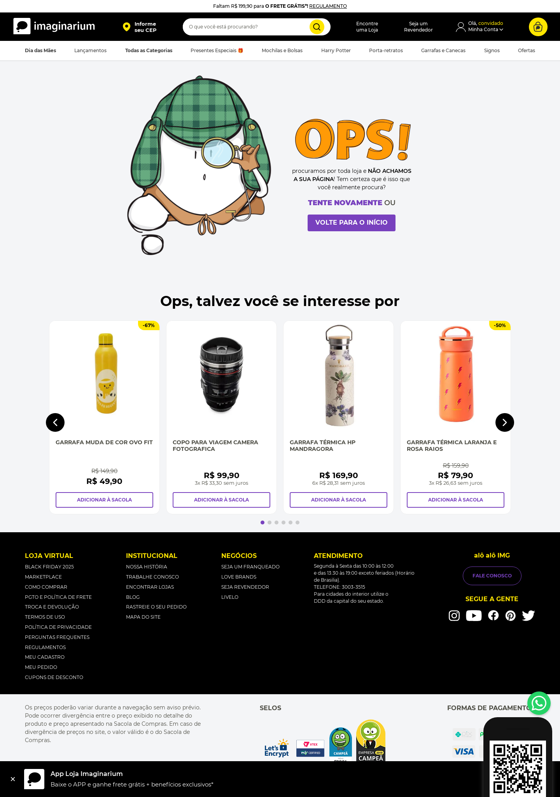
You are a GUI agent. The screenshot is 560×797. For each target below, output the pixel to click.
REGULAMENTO (328, 6)
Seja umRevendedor (418, 27)
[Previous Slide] (55, 422)
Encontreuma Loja (367, 27)
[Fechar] (13, 779)
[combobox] (257, 26)
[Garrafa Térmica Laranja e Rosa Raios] (456, 417)
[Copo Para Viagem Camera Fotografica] (221, 417)
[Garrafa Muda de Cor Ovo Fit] (104, 417)
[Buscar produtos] (317, 26)
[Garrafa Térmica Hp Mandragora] (339, 417)
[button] (139, 27)
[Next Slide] (504, 422)
